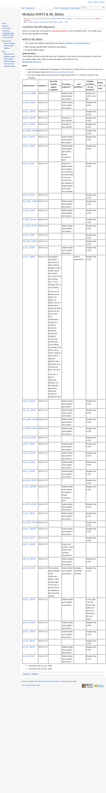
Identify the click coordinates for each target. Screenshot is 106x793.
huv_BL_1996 (28, 210)
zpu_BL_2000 (28, 623)
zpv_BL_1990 (28, 632)
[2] (36, 528)
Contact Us (6, 31)
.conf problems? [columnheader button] (78, 85)
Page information (9, 66)
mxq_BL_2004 (28, 438)
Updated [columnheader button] (41, 86)
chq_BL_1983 (28, 118)
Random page (8, 46)
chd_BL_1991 (28, 112)
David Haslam (57, 18)
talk (63, 18)
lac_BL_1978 (28, 248)
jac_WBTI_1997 (29, 226)
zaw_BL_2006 (28, 559)
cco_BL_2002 (28, 102)
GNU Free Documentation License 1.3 (50, 681)
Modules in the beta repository (78, 43)
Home (4, 23)
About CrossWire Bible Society (30, 685)
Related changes (9, 56)
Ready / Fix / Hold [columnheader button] (100, 85)
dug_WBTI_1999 (29, 201)
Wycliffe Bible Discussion (31, 62)
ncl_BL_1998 (28, 444)
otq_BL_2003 (28, 471)
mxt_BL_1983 (28, 529)
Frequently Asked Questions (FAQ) (8, 34)
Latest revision (43, 22)
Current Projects (7, 37)
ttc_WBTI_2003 (29, 504)
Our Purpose (6, 28)
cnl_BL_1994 (28, 137)
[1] (36, 486)
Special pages (8, 59)
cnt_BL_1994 (28, 146)
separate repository (60, 31)
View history (75, 8)
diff (25, 22)
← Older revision (32, 22)
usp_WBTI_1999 (29, 522)
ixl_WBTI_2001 (29, 219)
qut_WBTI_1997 (29, 480)
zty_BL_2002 (28, 656)
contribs (68, 18)
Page (23, 8)
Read (57, 8)
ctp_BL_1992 (28, 195)
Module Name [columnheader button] (29, 86)
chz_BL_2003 (28, 124)
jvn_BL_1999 (28, 235)
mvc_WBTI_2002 (29, 419)
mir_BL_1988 (28, 257)
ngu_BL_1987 (28, 453)
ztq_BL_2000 (28, 647)
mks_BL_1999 (28, 410)
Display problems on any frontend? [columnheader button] (90, 85)
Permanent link (9, 64)
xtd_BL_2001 (28, 538)
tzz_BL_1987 (28, 513)
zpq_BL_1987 (28, 599)
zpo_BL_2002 (28, 568)
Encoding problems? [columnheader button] (66, 85)
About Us (5, 26)
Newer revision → (58, 22)
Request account (99, 2)
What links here (9, 54)
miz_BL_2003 (28, 401)
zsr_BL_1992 (28, 641)
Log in (90, 2)
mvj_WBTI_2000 (29, 428)
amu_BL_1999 (28, 93)
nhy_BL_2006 (28, 462)
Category (26, 674)
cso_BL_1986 (28, 487)
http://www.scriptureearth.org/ (60, 72)
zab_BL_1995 (28, 544)
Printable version (9, 61)
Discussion (30, 8)
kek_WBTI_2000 (29, 241)
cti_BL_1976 (27, 164)
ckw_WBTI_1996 (29, 131)
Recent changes (9, 43)
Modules (34, 674)
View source (65, 8)
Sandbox (7, 48)
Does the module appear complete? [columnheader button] (53, 85)
